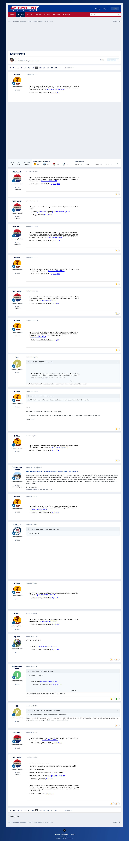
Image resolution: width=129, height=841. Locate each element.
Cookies (72, 834)
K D (17, 357)
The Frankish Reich (17, 668)
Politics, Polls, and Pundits (32, 61)
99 (21, 67)
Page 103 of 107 (68, 67)
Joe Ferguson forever (17, 468)
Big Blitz (17, 637)
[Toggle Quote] (28, 361)
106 (48, 67)
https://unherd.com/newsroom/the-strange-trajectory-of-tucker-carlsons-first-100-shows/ (52, 471)
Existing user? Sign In (102, 8)
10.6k (17, 485)
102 (33, 67)
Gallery (39, 14)
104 (40, 67)
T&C (18, 59)
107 (52, 67)
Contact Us (64, 834)
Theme (57, 834)
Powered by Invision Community (64, 838)
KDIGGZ (47, 396)
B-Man (17, 74)
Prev (14, 67)
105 (44, 67)
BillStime (17, 524)
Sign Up (115, 8)
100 (25, 67)
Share (102, 60)
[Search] (99, 14)
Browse (57, 14)
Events (47, 14)
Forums (21, 15)
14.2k (17, 684)
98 (18, 67)
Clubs (30, 14)
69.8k (17, 90)
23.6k (17, 187)
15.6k (17, 372)
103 (36, 67)
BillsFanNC (17, 172)
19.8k (17, 652)
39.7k (17, 540)
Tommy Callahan (51, 529)
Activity (67, 14)
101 (29, 67)
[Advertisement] (64, 37)
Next (56, 67)
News (13, 14)
